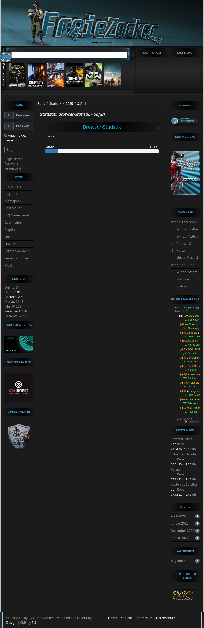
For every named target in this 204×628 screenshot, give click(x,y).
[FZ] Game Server (17, 215)
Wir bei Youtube (182, 265)
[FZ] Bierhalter (190, 361)
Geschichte (12, 222)
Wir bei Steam (187, 272)
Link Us (9, 244)
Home (112, 618)
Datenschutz (165, 618)
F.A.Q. (8, 265)
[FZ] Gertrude (190, 353)
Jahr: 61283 (12, 306)
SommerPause (181, 439)
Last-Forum (152, 53)
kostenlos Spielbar (184, 484)
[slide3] (109, 42)
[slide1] (95, 42)
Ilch (34, 622)
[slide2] (102, 42)
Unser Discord (187, 257)
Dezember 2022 (182, 530)
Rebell (181, 444)
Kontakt (126, 618)
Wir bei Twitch (187, 236)
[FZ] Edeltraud (190, 403)
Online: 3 (11, 287)
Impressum (144, 618)
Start (41, 103)
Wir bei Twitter (187, 229)
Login (11, 149)
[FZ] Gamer (189, 386)
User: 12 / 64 (181, 311)
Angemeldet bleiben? (15, 137)
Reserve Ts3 (13, 208)
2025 (69, 103)
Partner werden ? (17, 251)
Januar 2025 (179, 523)
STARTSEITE (13, 187)
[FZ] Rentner (189, 378)
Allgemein (178, 561)
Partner (176, 469)
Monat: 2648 (13, 301)
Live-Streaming (191, 328)
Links (8, 237)
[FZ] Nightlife (189, 370)
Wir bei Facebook (183, 222)
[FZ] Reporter (190, 412)
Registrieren (13, 159)
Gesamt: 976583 (16, 316)
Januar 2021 (179, 538)
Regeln (9, 229)
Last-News (184, 53)
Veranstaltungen (16, 258)
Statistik (55, 103)
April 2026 (178, 516)
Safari (81, 103)
